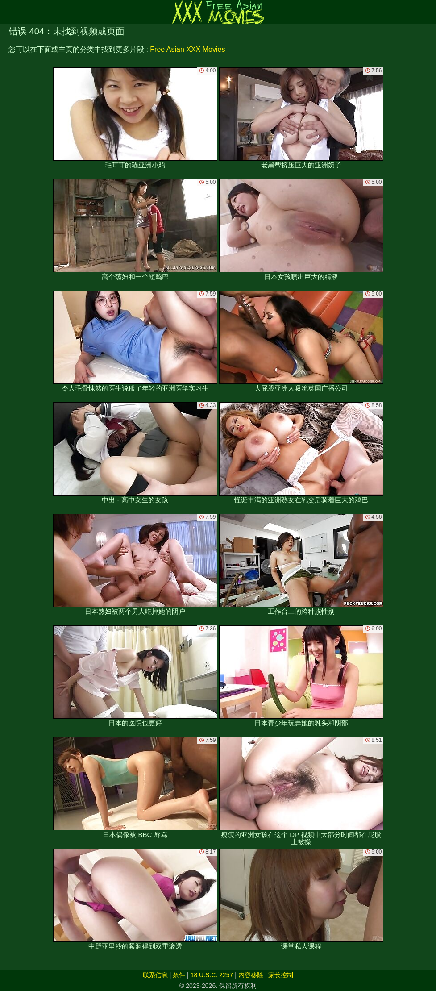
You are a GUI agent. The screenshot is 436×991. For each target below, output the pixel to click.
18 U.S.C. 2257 (212, 975)
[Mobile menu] (8, 12)
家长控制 (280, 975)
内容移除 (250, 975)
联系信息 (155, 975)
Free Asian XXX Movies (187, 49)
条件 (179, 975)
